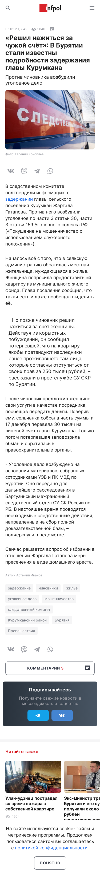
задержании (19, 199)
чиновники (48, 588)
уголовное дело (22, 598)
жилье (72, 588)
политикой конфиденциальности (51, 847)
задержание (19, 588)
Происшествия (21, 630)
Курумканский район (27, 620)
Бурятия (62, 620)
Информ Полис (50, 8)
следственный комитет (29, 609)
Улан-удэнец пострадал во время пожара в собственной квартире (31, 803)
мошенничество (59, 598)
